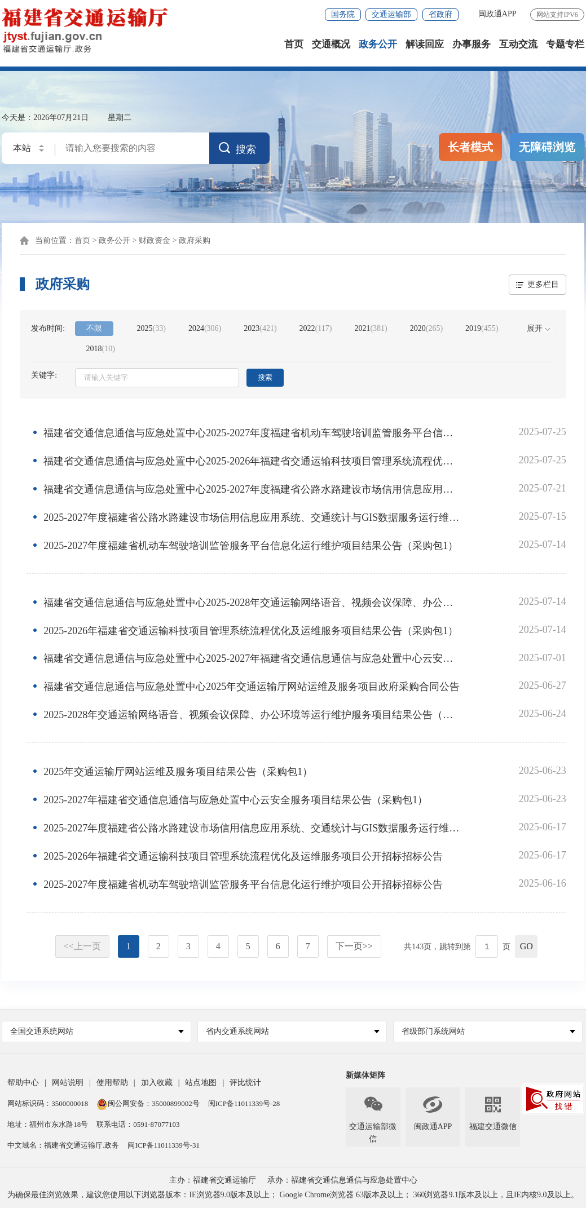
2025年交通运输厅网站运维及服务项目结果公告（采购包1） (177, 772)
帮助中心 (23, 1082)
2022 (315, 329)
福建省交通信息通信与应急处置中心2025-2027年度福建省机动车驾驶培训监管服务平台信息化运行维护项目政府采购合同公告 (252, 433)
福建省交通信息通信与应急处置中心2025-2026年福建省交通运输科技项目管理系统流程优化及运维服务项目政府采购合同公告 (252, 461)
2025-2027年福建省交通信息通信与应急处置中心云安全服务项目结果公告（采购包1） (235, 800)
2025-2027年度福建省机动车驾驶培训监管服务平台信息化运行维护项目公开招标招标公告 (243, 884)
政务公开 (378, 44)
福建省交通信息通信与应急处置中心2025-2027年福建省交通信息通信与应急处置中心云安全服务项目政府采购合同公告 (252, 659)
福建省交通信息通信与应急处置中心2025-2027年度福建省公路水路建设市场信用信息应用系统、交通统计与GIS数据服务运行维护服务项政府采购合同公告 (252, 489)
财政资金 (154, 241)
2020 (426, 329)
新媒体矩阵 (365, 1075)
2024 (204, 329)
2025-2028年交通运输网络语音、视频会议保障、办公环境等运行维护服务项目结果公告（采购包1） (252, 715)
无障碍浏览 (547, 147)
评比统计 (245, 1082)
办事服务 (471, 44)
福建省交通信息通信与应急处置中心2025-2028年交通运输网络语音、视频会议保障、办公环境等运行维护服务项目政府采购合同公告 (252, 602)
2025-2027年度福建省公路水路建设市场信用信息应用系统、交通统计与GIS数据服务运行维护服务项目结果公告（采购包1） (252, 518)
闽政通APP (497, 14)
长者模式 (470, 147)
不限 (94, 329)
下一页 (354, 946)
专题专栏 (565, 44)
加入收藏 (157, 1082)
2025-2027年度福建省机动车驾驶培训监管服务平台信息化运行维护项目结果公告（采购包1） (250, 545)
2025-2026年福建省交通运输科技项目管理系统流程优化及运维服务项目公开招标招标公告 (243, 856)
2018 (100, 349)
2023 (260, 329)
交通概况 (331, 44)
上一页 (82, 946)
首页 (293, 44)
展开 (535, 329)
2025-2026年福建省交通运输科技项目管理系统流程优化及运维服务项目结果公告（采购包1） (250, 630)
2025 (151, 329)
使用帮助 (112, 1082)
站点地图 (201, 1082)
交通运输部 (391, 14)
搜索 (265, 378)
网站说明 (67, 1082)
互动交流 (518, 44)
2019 (481, 329)
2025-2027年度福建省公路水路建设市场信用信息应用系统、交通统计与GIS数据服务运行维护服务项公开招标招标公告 (252, 828)
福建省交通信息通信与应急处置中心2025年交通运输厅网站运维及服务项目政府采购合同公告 (251, 687)
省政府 (440, 14)
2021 (370, 329)
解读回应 (425, 44)
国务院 (343, 14)
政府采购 (194, 241)
